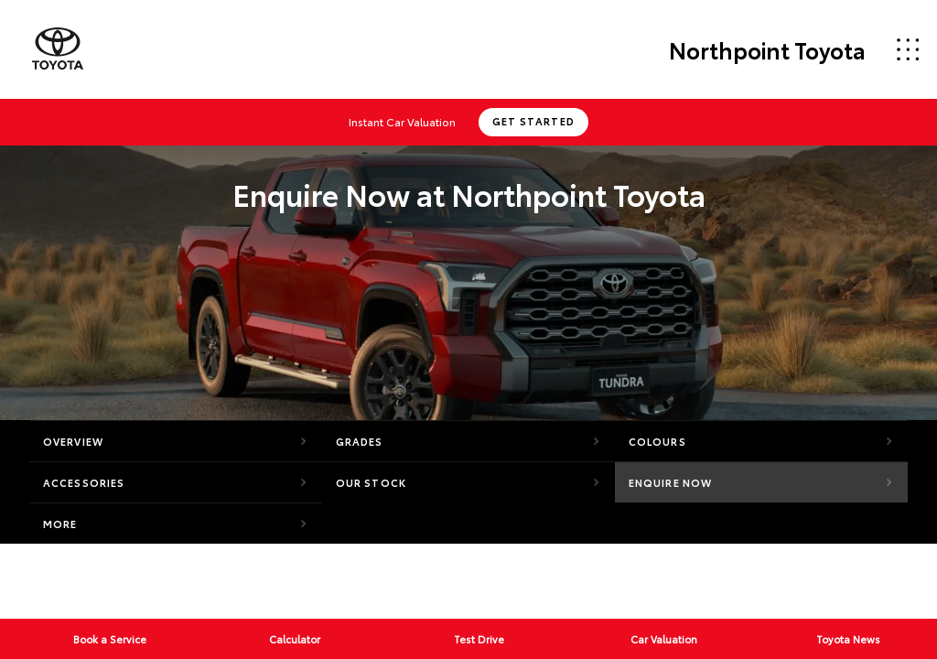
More (60, 523)
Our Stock (371, 482)
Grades (359, 441)
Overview (73, 441)
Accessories (83, 482)
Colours (657, 441)
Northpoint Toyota (767, 49)
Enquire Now (670, 482)
